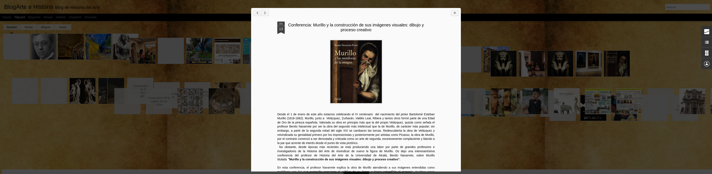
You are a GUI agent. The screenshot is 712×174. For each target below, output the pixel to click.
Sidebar (61, 17)
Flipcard (19, 17)
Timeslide (90, 17)
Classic (7, 17)
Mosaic (48, 17)
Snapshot (75, 17)
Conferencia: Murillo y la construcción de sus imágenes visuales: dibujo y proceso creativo (469, 45)
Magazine (34, 17)
